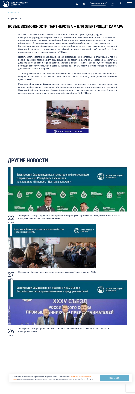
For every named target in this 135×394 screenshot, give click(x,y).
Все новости (13, 12)
